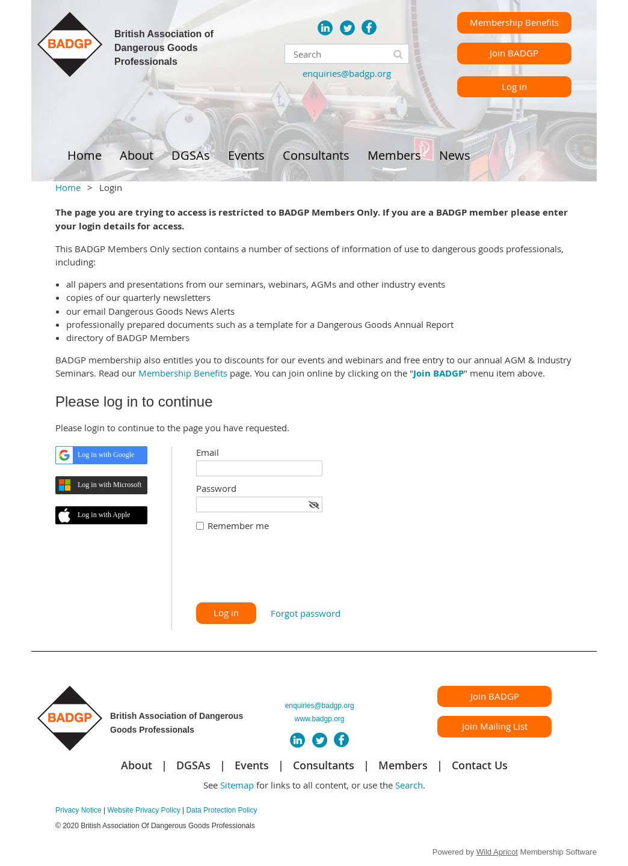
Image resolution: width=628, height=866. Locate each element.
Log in (514, 86)
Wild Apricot (497, 851)
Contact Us (480, 765)
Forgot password (305, 613)
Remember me (238, 525)
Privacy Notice (78, 810)
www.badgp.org (320, 719)
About (136, 765)
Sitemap (237, 785)
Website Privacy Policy (143, 810)
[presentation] (287, 573)
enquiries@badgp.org (347, 73)
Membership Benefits (514, 22)
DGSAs (193, 765)
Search (409, 785)
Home (68, 187)
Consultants (323, 765)
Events (252, 765)
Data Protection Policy (221, 810)
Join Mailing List (495, 726)
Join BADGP (514, 53)
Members (403, 765)
